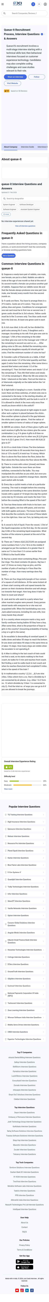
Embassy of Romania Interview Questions (24, 1117)
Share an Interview (15, 77)
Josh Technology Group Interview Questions (24, 1122)
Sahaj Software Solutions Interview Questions (24, 1131)
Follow (36, 77)
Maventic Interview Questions (24, 1145)
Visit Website (12, 83)
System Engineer (9, 205)
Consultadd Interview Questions (24, 1081)
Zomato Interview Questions (24, 1085)
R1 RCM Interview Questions (24, 1177)
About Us (24, 1223)
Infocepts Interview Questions (24, 1090)
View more (8, 789)
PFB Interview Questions (24, 1195)
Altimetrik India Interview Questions (24, 1200)
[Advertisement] (23, 117)
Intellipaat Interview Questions (24, 1209)
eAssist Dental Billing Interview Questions (24, 1057)
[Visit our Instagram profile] (22, 1290)
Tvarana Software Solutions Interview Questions (24, 1136)
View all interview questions (25, 226)
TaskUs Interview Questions (24, 1191)
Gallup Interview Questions (24, 1062)
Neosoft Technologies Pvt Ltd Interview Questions (24, 1205)
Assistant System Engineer (30, 209)
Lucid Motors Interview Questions (24, 1076)
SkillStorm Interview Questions (24, 1067)
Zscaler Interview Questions (24, 1150)
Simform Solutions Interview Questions (24, 1168)
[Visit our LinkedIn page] (27, 1290)
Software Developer (27, 205)
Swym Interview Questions (24, 1113)
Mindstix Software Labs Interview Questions (24, 1186)
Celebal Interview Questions (24, 1099)
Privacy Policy (24, 1245)
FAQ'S (24, 1232)
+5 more (6, 214)
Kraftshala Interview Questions (24, 1126)
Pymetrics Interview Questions (24, 1071)
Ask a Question (8, 256)
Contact (25, 1227)
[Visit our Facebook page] (32, 1290)
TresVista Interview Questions (24, 1182)
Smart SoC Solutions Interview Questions (24, 1095)
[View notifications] (39, 4)
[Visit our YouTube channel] (17, 1290)
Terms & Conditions (24, 1250)
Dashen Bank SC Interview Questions (24, 1172)
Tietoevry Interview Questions (24, 1154)
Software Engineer (9, 209)
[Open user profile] (45, 4)
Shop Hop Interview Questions (24, 1140)
